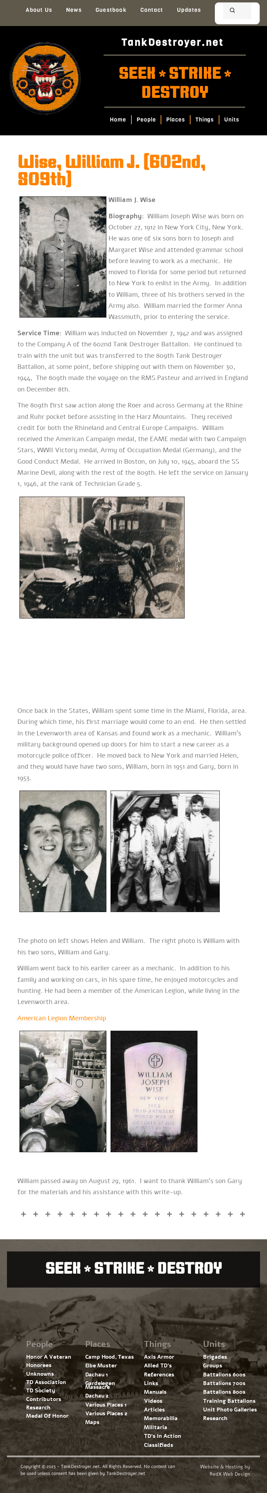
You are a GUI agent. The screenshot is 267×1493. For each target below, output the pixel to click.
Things (204, 119)
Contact (151, 10)
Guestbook (111, 10)
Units (232, 119)
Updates (189, 10)
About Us (39, 10)
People (146, 119)
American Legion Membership (61, 1018)
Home (118, 119)
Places (176, 119)
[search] (229, 11)
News (74, 10)
